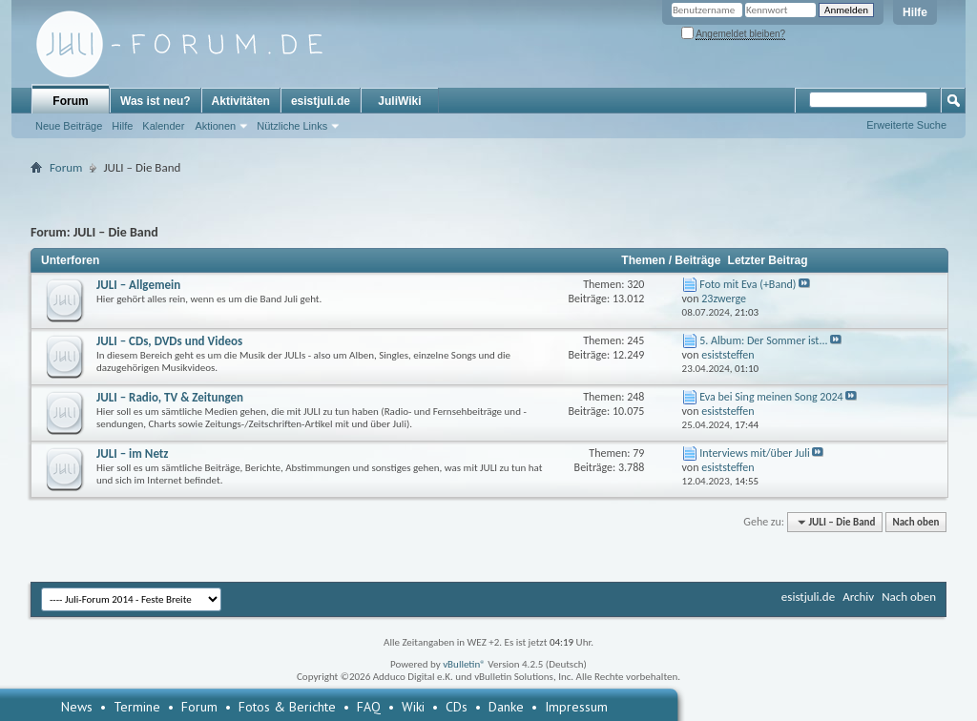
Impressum (576, 706)
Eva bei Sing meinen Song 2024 (770, 396)
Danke (506, 706)
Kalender (163, 126)
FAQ (369, 706)
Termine (137, 706)
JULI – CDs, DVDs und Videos (169, 341)
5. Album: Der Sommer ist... (763, 340)
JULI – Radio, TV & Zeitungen (169, 397)
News (77, 706)
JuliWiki (399, 101)
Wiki (413, 706)
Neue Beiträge (68, 126)
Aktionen (215, 126)
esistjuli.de (320, 101)
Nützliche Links (292, 126)
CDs (457, 706)
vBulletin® (464, 664)
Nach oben (915, 522)
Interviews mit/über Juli (754, 453)
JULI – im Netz (132, 453)
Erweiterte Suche (906, 125)
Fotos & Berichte (287, 706)
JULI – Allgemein (138, 285)
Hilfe (915, 12)
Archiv (858, 596)
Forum (70, 101)
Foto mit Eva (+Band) (747, 284)
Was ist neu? (155, 101)
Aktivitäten (241, 101)
